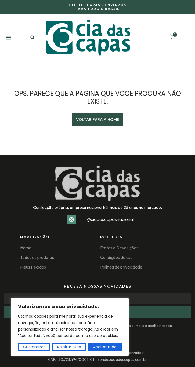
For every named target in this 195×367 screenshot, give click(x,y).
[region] (70, 327)
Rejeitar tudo (69, 347)
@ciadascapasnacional (110, 219)
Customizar (34, 347)
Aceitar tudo (105, 347)
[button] (8, 37)
